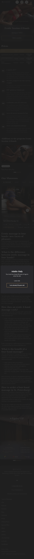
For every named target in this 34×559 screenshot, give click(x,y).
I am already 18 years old (17, 285)
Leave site (17, 281)
